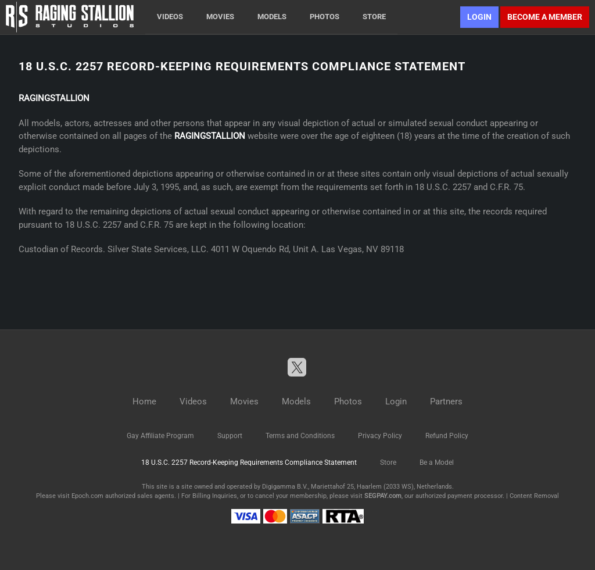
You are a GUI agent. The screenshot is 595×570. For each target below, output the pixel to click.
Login (479, 16)
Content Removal (534, 496)
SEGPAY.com (383, 496)
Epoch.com (87, 496)
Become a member (544, 16)
